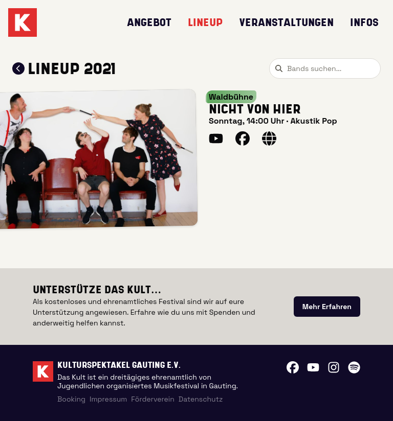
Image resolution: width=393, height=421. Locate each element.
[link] (327, 306)
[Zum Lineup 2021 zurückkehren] (18, 68)
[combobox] (325, 68)
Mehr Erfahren (327, 306)
